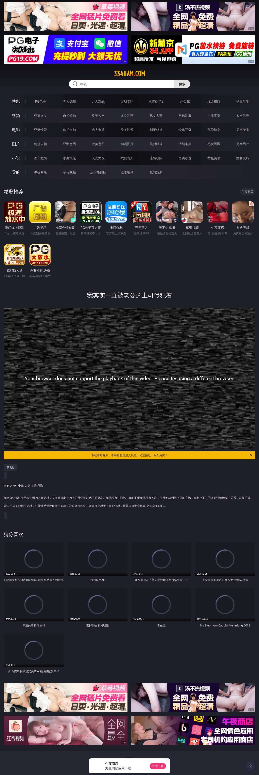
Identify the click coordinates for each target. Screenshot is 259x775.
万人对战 (98, 101)
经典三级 (184, 129)
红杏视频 (127, 172)
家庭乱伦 (69, 158)
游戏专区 (127, 101)
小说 (16, 158)
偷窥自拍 (40, 144)
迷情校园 (156, 158)
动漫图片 (127, 144)
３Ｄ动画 (127, 115)
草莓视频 (69, 172)
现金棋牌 (213, 101)
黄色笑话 (213, 158)
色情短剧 (156, 172)
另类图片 (242, 144)
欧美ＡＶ (98, 115)
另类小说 (184, 158)
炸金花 (185, 101)
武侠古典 (127, 158)
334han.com (129, 74)
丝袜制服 (184, 115)
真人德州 (69, 101)
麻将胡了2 (156, 101)
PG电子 (40, 101)
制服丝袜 (156, 129)
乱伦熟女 (213, 129)
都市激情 (40, 158)
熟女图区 (213, 144)
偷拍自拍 (69, 129)
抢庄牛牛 (242, 101)
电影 (16, 129)
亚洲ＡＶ (40, 115)
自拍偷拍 (69, 115)
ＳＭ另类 (242, 115)
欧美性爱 (127, 129)
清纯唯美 (184, 144)
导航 (16, 172)
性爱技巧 (242, 158)
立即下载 (157, 766)
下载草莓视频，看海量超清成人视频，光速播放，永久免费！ (172, 455)
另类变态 (242, 129)
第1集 (10, 467)
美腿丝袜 (156, 144)
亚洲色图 (69, 144)
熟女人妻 (156, 115)
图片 (16, 144)
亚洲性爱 (40, 129)
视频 (16, 115)
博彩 (16, 101)
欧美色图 (98, 144)
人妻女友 (98, 158)
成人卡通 (98, 129)
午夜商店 (40, 172)
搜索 (182, 84)
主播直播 (213, 115)
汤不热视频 (98, 172)
